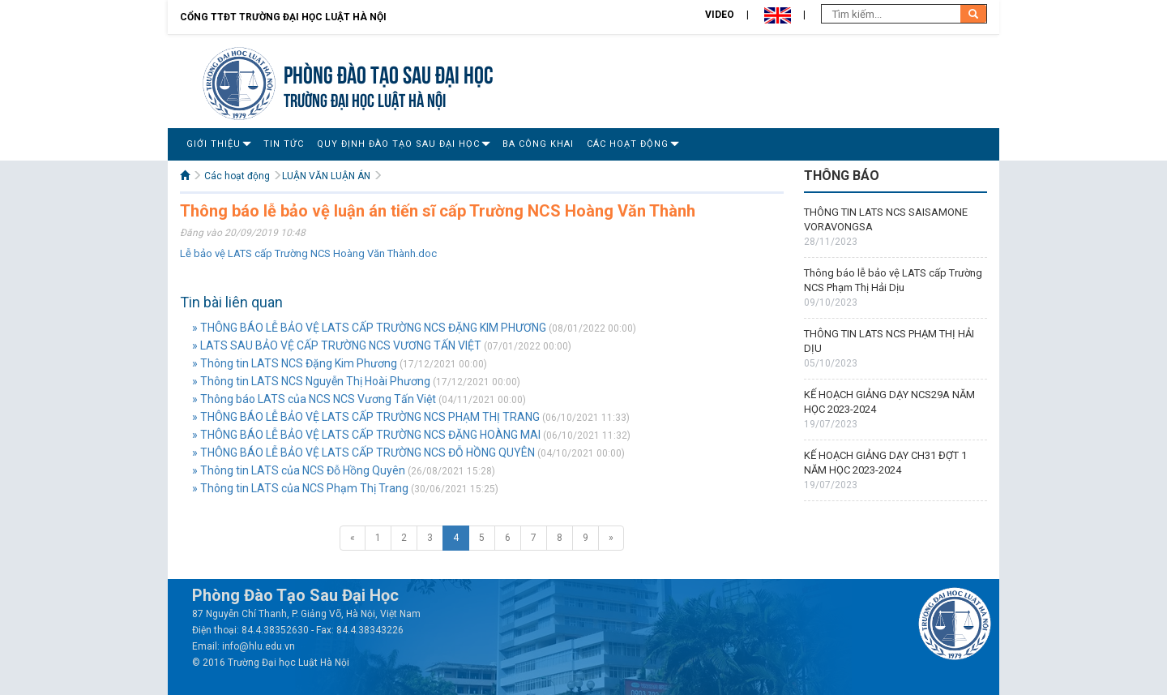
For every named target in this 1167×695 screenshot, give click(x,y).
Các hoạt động (628, 144)
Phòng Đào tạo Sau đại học (389, 73)
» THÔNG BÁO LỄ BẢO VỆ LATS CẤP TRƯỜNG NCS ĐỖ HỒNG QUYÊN (363, 452)
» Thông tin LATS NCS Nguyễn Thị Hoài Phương (311, 381)
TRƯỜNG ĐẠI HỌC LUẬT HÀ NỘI (365, 98)
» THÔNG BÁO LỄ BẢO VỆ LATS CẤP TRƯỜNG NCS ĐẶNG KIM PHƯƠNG (369, 327)
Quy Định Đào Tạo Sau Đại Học (398, 144)
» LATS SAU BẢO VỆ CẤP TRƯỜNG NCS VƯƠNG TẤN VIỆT (336, 345)
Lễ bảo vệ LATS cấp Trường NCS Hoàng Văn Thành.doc (308, 253)
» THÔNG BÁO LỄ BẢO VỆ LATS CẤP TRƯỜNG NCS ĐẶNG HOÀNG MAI (366, 434)
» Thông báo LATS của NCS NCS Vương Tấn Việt (314, 399)
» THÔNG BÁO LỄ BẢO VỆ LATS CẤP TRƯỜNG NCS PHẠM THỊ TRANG (366, 416)
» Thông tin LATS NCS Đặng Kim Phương (294, 363)
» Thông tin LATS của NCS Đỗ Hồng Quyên (298, 470)
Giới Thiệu (213, 144)
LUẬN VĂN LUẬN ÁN (326, 176)
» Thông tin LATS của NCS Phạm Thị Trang (300, 488)
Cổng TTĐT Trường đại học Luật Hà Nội (283, 17)
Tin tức (283, 144)
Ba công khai (538, 144)
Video (719, 14)
